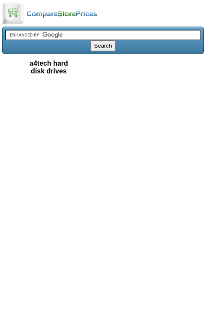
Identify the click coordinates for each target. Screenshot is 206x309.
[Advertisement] (103, 124)
